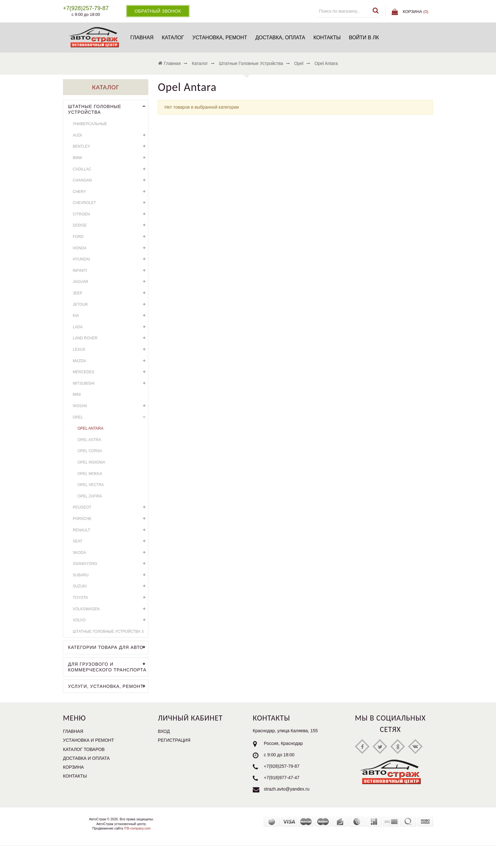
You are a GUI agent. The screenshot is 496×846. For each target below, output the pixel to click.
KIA (110, 316)
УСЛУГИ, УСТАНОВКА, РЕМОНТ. (108, 686)
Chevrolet (110, 203)
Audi (110, 135)
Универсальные (90, 124)
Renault (110, 530)
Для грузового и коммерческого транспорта (108, 666)
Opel (110, 417)
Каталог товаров (84, 749)
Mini (77, 394)
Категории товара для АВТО (108, 647)
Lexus (110, 350)
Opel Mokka (90, 473)
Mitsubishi (110, 384)
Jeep (110, 293)
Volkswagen (110, 609)
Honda (110, 248)
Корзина (73, 767)
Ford (110, 237)
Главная (141, 37)
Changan (110, 180)
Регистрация (174, 740)
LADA (110, 327)
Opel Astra (89, 440)
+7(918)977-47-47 (281, 777)
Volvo (110, 620)
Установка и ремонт (88, 740)
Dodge (110, 225)
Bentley (110, 147)
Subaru (110, 575)
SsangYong (110, 564)
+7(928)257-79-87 (281, 766)
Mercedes (110, 372)
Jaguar (110, 282)
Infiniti (110, 271)
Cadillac (110, 169)
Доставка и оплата (86, 758)
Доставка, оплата (280, 37)
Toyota (110, 598)
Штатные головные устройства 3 (108, 631)
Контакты (327, 37)
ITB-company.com (137, 828)
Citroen (110, 214)
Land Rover (110, 338)
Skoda (110, 553)
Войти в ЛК (364, 37)
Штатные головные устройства (108, 109)
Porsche (110, 519)
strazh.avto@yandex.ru (286, 789)
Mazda (110, 361)
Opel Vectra (91, 485)
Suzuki (110, 586)
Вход (164, 731)
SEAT (110, 541)
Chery (110, 192)
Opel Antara (90, 428)
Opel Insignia (91, 462)
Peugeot (110, 507)
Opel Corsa (90, 451)
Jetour (110, 305)
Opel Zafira (90, 496)
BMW (110, 158)
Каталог (173, 37)
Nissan (110, 406)
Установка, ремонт (219, 37)
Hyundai (110, 259)
